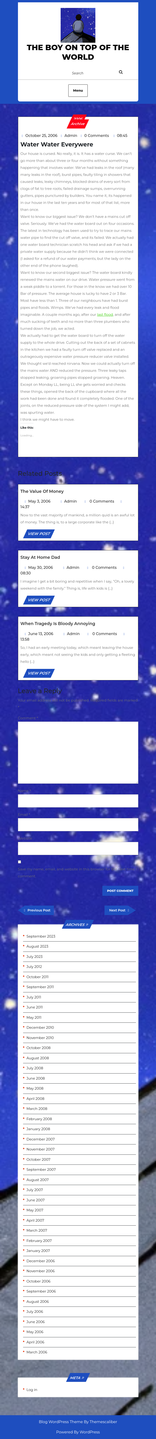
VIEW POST (41, 534)
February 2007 (39, 1240)
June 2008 (36, 1078)
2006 (78, 119)
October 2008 (39, 1048)
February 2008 (39, 1119)
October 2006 (39, 1281)
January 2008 (38, 1129)
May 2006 (35, 1332)
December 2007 (41, 1139)
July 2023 (35, 956)
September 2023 (41, 936)
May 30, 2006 (40, 567)
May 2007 (35, 1210)
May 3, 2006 (39, 501)
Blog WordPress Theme (61, 1422)
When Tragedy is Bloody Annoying (58, 623)
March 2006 (37, 1352)
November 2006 (41, 1271)
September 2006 (41, 1291)
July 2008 (35, 1068)
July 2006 (35, 1311)
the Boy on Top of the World (78, 52)
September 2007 (41, 1169)
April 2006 (35, 1342)
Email (24, 814)
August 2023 (38, 946)
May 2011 (34, 1017)
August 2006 (38, 1301)
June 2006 (36, 1322)
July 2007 (35, 1190)
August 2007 (38, 1180)
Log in (32, 1389)
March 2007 (37, 1230)
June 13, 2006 (40, 634)
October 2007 (39, 1159)
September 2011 (40, 987)
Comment (28, 718)
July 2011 (34, 997)
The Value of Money (42, 491)
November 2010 (40, 1038)
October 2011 (38, 977)
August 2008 (38, 1058)
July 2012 (34, 966)
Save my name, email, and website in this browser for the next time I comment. (77, 872)
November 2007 (41, 1149)
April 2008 (36, 1098)
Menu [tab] (78, 90)
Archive (78, 124)
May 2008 (35, 1088)
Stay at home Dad (40, 557)
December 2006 (41, 1261)
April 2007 (35, 1220)
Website (25, 838)
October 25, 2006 (41, 135)
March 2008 (37, 1108)
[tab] (125, 73)
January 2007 (38, 1250)
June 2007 (36, 1200)
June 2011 (35, 1007)
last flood (105, 314)
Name (24, 791)
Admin (70, 135)
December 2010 (40, 1027)
